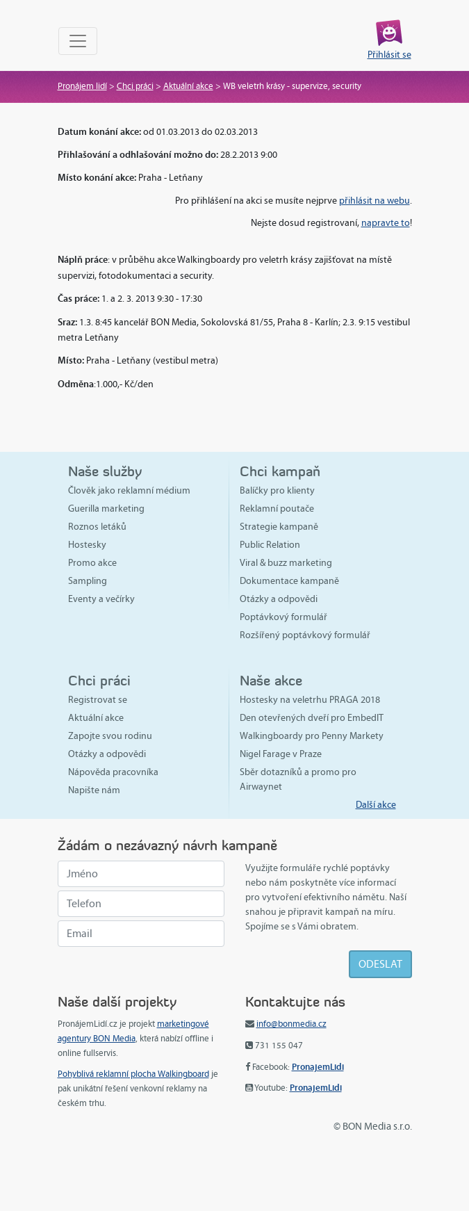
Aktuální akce (188, 86)
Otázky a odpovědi (279, 599)
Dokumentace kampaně (289, 581)
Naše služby (105, 471)
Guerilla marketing (106, 508)
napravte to (385, 223)
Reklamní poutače (277, 508)
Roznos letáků (97, 527)
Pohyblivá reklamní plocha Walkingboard (133, 1074)
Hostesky (87, 545)
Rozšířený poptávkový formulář (305, 635)
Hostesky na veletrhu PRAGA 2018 (310, 700)
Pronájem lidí (82, 86)
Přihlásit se (389, 54)
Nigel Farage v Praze (281, 754)
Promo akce (92, 563)
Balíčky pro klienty (277, 490)
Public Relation (270, 545)
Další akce (376, 805)
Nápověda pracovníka (113, 772)
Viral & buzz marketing (286, 563)
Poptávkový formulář (283, 617)
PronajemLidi (318, 1067)
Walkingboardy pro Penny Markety (312, 736)
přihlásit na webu (374, 200)
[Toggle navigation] (77, 41)
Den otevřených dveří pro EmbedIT (312, 718)
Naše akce (271, 680)
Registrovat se (97, 700)
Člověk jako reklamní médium (129, 490)
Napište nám (94, 790)
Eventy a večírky (101, 599)
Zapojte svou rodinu (110, 736)
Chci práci (135, 86)
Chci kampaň (280, 471)
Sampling (87, 581)
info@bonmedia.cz (291, 1024)
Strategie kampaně (279, 527)
